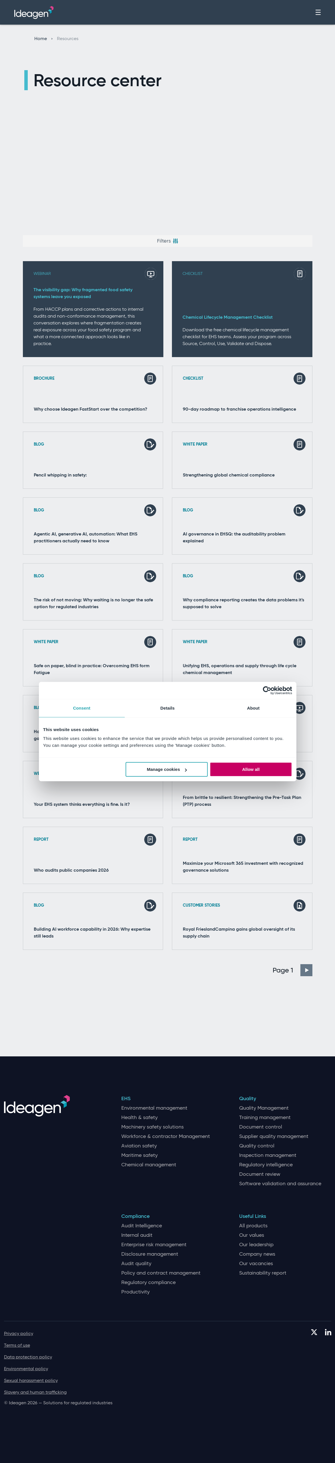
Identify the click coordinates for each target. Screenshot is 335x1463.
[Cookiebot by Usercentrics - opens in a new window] (267, 690)
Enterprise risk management (154, 1245)
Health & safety (139, 1118)
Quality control (256, 1146)
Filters (167, 241)
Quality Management (264, 1108)
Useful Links (252, 1216)
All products (253, 1226)
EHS (125, 1099)
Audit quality (136, 1264)
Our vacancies (256, 1264)
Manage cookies (167, 769)
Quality (247, 1099)
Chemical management (148, 1165)
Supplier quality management (273, 1136)
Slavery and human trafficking (35, 1392)
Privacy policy (18, 1333)
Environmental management (154, 1108)
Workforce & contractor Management (165, 1136)
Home (43, 38)
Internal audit (136, 1235)
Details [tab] (167, 708)
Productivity (135, 1292)
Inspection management (267, 1155)
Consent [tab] (81, 708)
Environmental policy (26, 1368)
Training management (265, 1118)
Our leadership (256, 1245)
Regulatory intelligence (266, 1165)
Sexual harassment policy (31, 1380)
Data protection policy (28, 1357)
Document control (260, 1127)
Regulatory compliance (148, 1282)
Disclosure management (149, 1254)
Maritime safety (139, 1155)
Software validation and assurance (280, 1184)
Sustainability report (262, 1273)
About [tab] (253, 708)
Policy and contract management (161, 1273)
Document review (259, 1174)
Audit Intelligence (141, 1226)
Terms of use (17, 1345)
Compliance (135, 1216)
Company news (257, 1254)
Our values (251, 1235)
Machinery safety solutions (152, 1127)
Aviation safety (139, 1146)
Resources (67, 38)
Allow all (251, 769)
